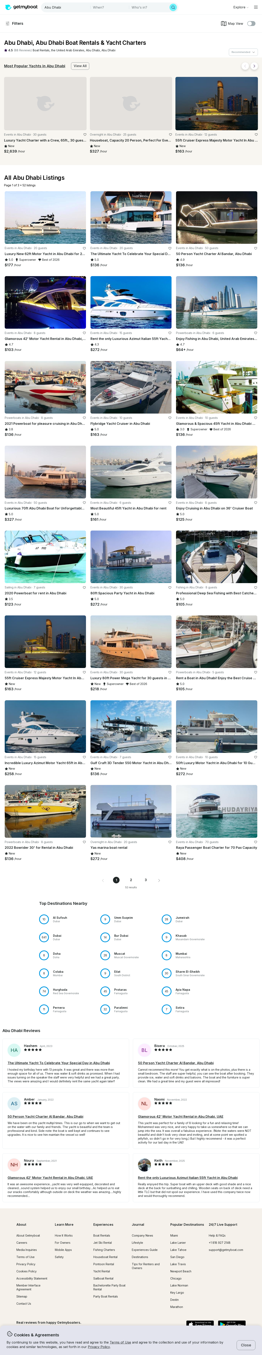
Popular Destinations (187, 1224)
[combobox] (66, 7)
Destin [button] (174, 1299)
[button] (41, 50)
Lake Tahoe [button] (178, 1250)
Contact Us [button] (23, 1303)
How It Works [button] (64, 1235)
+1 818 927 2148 (219, 1242)
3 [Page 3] (146, 880)
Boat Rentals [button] (101, 1235)
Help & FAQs (217, 1235)
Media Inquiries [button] (26, 1250)
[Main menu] (256, 7)
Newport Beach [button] (180, 1271)
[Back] (245, 66)
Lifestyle (137, 1242)
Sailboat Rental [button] (103, 1278)
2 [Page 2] (131, 880)
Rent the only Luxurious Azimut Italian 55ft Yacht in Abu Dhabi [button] (188, 1178)
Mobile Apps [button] (63, 1250)
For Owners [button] (62, 1242)
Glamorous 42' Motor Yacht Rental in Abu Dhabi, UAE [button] (180, 1116)
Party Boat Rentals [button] (105, 1296)
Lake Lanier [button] (178, 1242)
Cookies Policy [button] (26, 1271)
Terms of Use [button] (120, 1342)
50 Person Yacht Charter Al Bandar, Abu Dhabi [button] (176, 1063)
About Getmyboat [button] (28, 1235)
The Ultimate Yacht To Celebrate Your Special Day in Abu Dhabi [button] (59, 1063)
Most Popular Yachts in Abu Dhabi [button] (34, 66)
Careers (21, 1242)
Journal (138, 1224)
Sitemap (21, 1296)
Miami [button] (174, 1235)
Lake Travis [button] (178, 1264)
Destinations (140, 1257)
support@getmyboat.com (226, 1250)
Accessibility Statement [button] (31, 1278)
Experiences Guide (145, 1250)
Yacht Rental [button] (101, 1271)
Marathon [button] (176, 1307)
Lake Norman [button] (179, 1285)
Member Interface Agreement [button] (28, 1287)
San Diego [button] (177, 1257)
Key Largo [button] (177, 1292)
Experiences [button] (103, 1224)
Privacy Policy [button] (99, 1347)
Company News (142, 1235)
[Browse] (241, 7)
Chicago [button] (176, 1278)
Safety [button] (59, 1257)
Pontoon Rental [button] (103, 1264)
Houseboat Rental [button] (105, 1257)
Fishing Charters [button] (104, 1250)
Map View (231, 23)
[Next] (254, 66)
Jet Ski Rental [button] (102, 1242)
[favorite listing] (85, 134)
